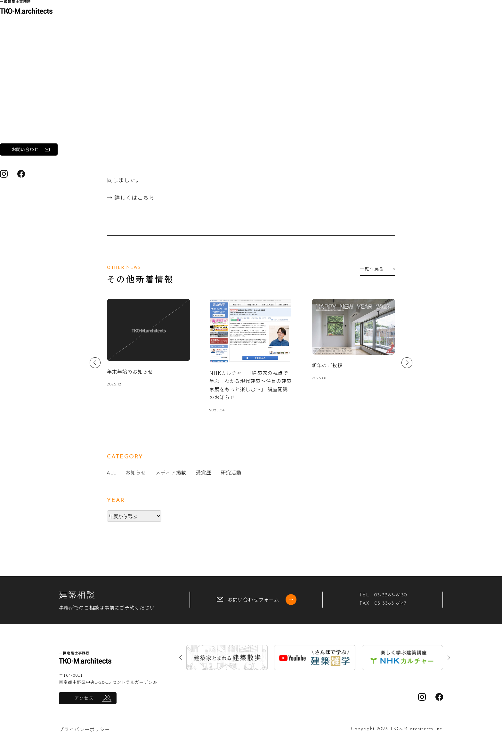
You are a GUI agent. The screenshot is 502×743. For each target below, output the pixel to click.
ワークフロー (28, 115)
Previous (95, 362)
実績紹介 (23, 133)
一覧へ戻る (377, 268)
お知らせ (160, 50)
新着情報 (23, 151)
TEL (383, 595)
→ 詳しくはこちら (131, 197)
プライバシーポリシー (84, 729)
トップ (102, 50)
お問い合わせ (43, 204)
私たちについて (31, 97)
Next (406, 362)
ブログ (20, 169)
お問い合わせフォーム (256, 599)
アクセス (84, 698)
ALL (111, 472)
